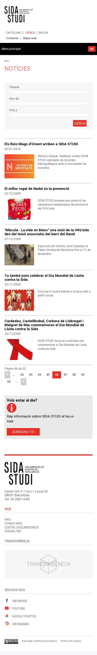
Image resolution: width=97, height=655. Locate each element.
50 (9, 381)
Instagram (17, 624)
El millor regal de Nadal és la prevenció (37, 188)
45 (48, 374)
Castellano (14, 32)
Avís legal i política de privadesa (39, 640)
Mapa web (30, 38)
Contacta (12, 38)
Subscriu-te (23, 432)
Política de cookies (71, 640)
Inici (7, 61)
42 (22, 374)
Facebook (16, 601)
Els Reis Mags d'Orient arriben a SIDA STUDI (41, 144)
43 (30, 374)
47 (65, 374)
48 (74, 374)
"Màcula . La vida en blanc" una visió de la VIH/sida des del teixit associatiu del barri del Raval (47, 232)
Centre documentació (22, 527)
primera (7, 374)
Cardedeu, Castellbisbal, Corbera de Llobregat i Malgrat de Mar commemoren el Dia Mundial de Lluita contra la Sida (44, 325)
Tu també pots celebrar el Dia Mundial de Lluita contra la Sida (44, 277)
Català (30, 32)
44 (39, 374)
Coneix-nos (13, 523)
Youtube (15, 608)
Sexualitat (13, 531)
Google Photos (20, 616)
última (23, 381)
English (43, 32)
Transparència (48, 564)
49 (82, 374)
